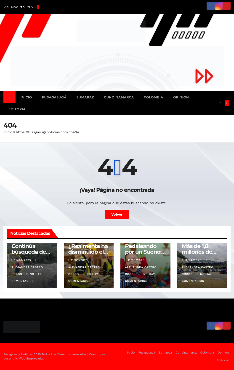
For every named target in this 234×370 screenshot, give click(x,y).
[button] (220, 103)
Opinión (181, 97)
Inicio (26, 97)
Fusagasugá (54, 97)
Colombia (153, 97)
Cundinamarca (119, 97)
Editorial (18, 109)
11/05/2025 (80, 260)
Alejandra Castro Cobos (27, 267)
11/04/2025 (194, 260)
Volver (117, 214)
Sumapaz (85, 97)
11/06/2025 (23, 260)
